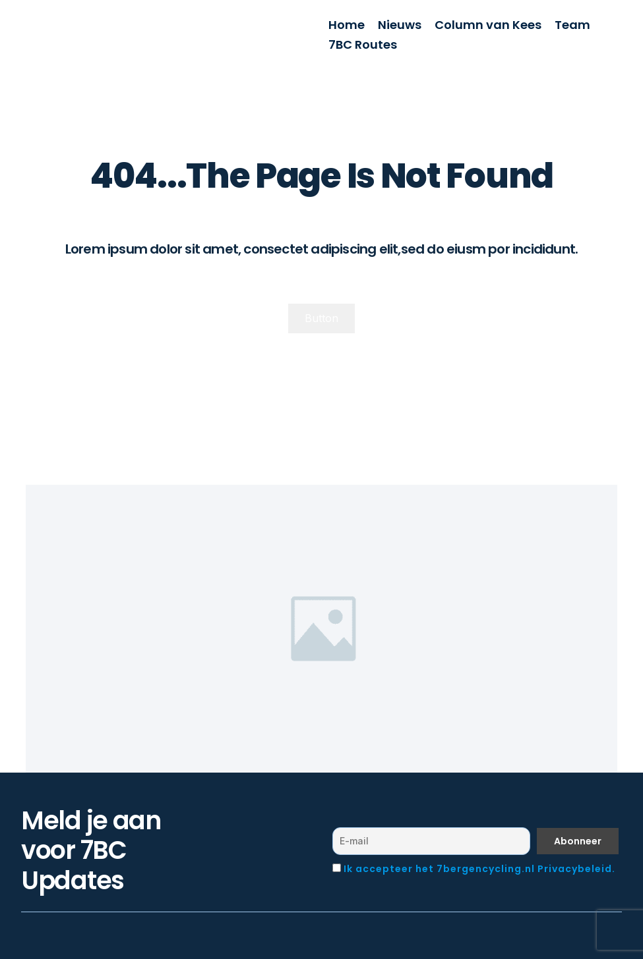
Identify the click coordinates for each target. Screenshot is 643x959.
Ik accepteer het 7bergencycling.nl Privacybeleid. (479, 868)
